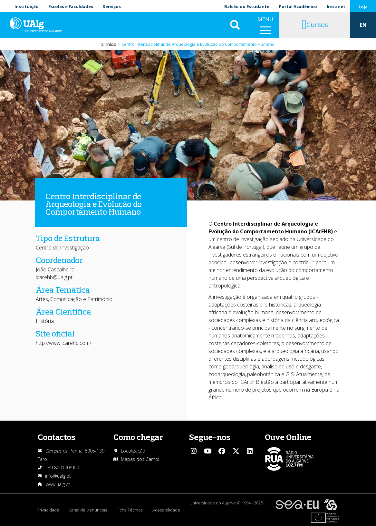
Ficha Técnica (130, 510)
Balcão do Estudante (246, 6)
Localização (133, 451)
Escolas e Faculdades (70, 6)
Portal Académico (298, 6)
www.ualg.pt (58, 484)
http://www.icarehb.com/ (63, 342)
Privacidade (48, 510)
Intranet (336, 6)
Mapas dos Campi (140, 459)
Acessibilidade (166, 510)
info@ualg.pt (58, 476)
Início (111, 44)
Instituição (26, 6)
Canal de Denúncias (88, 510)
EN (363, 25)
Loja (363, 7)
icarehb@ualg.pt (54, 277)
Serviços (112, 6)
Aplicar (235, 26)
